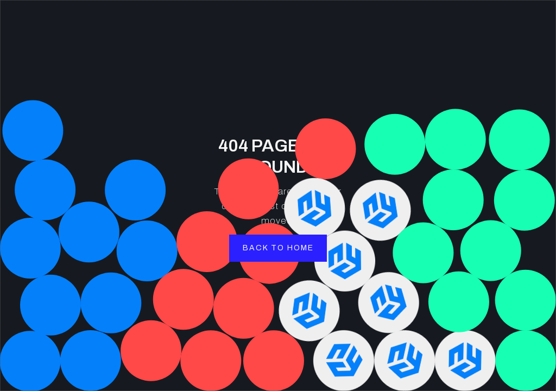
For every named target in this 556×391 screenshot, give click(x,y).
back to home (278, 248)
